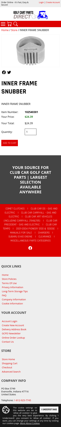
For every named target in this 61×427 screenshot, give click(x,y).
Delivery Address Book (14, 329)
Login (41, 2)
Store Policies (9, 278)
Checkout (7, 367)
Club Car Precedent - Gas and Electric (30, 223)
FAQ (4, 295)
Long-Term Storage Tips (15, 291)
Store (14, 30)
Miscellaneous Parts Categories (31, 240)
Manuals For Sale (21, 232)
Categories (3, 24)
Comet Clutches (15, 208)
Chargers (44, 232)
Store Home (8, 359)
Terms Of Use (9, 283)
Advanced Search (11, 371)
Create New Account (13, 325)
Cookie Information (12, 303)
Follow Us (4, 72)
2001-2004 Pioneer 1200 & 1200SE (35, 228)
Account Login (9, 321)
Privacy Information (12, 287)
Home (5, 30)
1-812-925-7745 (22, 400)
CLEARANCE (45, 236)
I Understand (49, 409)
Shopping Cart (9, 363)
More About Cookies (30, 423)
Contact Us (8, 341)
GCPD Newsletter (11, 333)
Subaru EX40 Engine (20, 236)
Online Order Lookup (13, 337)
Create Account (53, 2)
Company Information (14, 299)
